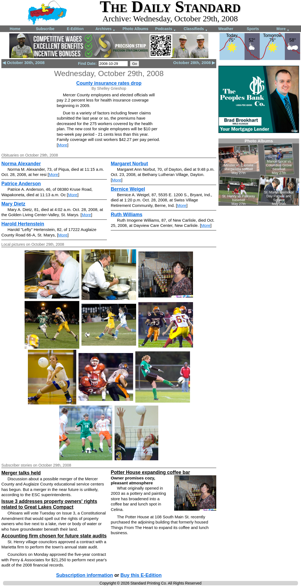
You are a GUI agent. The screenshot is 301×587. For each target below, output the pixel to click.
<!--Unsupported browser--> (258, 172)
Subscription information (84, 575)
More (282, 29)
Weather (225, 29)
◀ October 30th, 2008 (23, 62)
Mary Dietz (13, 204)
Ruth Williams (126, 214)
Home (15, 29)
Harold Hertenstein (22, 224)
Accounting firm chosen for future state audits (54, 536)
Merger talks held (21, 473)
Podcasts (165, 29)
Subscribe (45, 29)
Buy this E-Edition (141, 575)
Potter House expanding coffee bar (150, 472)
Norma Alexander (21, 163)
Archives (105, 29)
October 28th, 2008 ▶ (194, 62)
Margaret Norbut (129, 163)
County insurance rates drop (108, 83)
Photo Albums (135, 29)
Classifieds (196, 29)
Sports (253, 29)
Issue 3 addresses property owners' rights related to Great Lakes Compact (49, 504)
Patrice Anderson (21, 183)
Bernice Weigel (128, 189)
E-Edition (75, 29)
